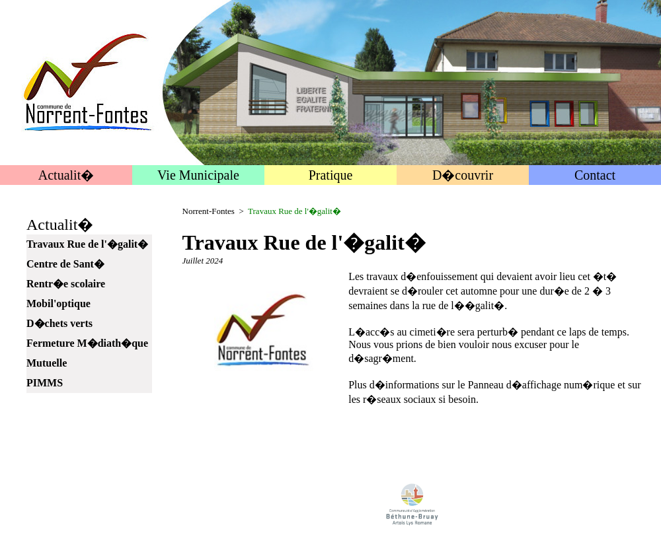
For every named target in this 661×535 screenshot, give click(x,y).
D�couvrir (462, 175)
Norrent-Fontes (208, 211)
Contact (594, 175)
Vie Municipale (198, 175)
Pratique (331, 175)
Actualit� (66, 175)
